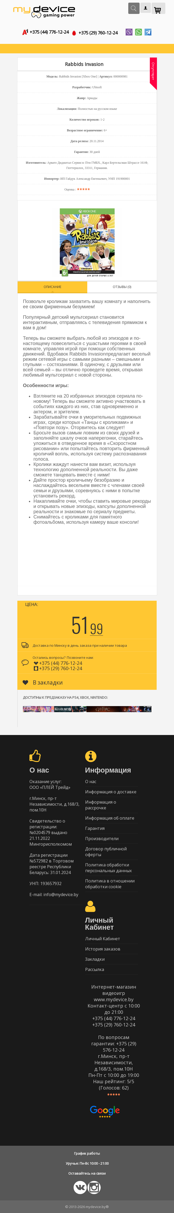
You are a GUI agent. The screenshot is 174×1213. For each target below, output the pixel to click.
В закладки (43, 682)
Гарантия (95, 828)
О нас (90, 781)
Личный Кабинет (102, 939)
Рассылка (94, 969)
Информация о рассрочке (100, 805)
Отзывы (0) (122, 287)
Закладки (95, 959)
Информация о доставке (110, 792)
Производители (102, 838)
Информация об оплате (109, 818)
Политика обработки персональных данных (108, 867)
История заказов (102, 949)
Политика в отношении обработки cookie (110, 884)
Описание (52, 287)
